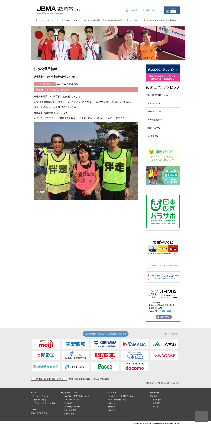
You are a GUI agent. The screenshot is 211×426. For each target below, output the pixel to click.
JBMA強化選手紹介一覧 (73, 407)
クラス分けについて (155, 103)
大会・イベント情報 (39, 413)
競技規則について (154, 111)
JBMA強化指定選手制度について (77, 396)
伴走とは (111, 403)
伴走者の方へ (69, 403)
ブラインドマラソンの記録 (44, 403)
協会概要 (156, 403)
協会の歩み (157, 400)
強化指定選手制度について (157, 95)
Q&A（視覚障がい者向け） (118, 400)
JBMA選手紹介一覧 (155, 120)
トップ (201, 416)
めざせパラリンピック (163, 87)
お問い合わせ (151, 10)
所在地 (155, 407)
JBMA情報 (133, 10)
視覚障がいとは (40, 400)
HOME (34, 393)
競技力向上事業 (153, 128)
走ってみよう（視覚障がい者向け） (122, 396)
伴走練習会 (154, 393)
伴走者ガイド (113, 407)
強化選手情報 (45, 84)
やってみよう (111, 393)
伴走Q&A (111, 410)
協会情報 (153, 396)
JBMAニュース (37, 409)
